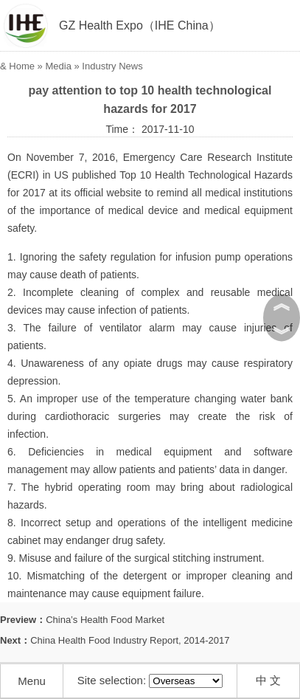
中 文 (268, 680)
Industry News (112, 66)
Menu (32, 681)
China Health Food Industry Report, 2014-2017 (129, 640)
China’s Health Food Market (105, 619)
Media (58, 66)
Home (22, 66)
